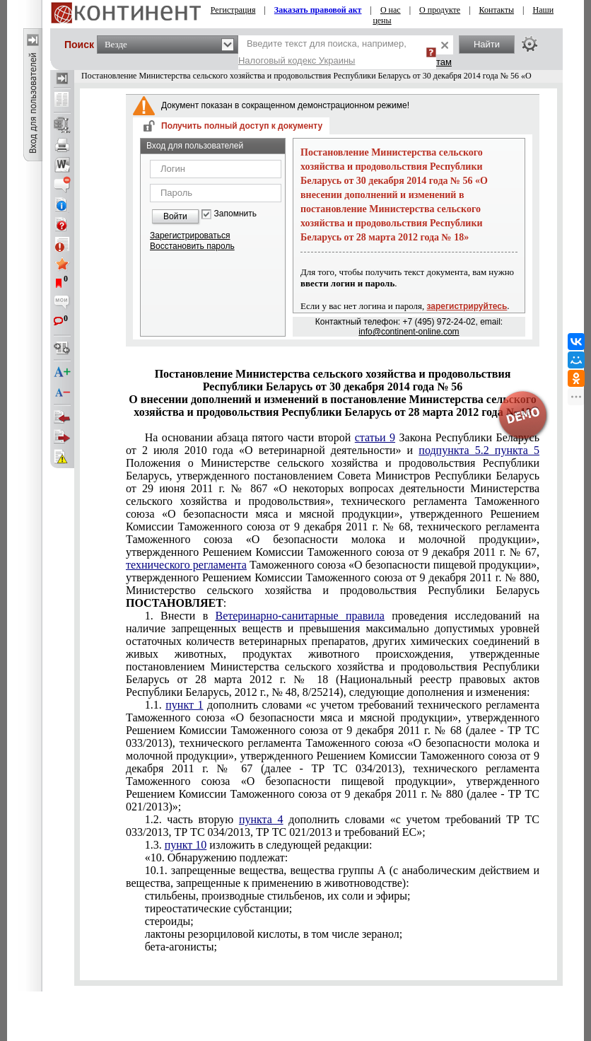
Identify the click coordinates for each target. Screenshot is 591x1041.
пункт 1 (184, 705)
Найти (487, 44)
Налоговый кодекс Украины (297, 60)
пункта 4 (261, 819)
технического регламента (186, 565)
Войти (175, 216)
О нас (390, 10)
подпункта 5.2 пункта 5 (479, 450)
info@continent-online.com (408, 332)
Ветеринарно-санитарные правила (300, 616)
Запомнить (235, 214)
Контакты (497, 10)
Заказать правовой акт (318, 10)
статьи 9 (375, 437)
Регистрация (233, 10)
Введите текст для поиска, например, (322, 52)
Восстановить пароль (192, 246)
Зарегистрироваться (190, 235)
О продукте (439, 10)
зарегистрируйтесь (467, 306)
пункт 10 (186, 845)
